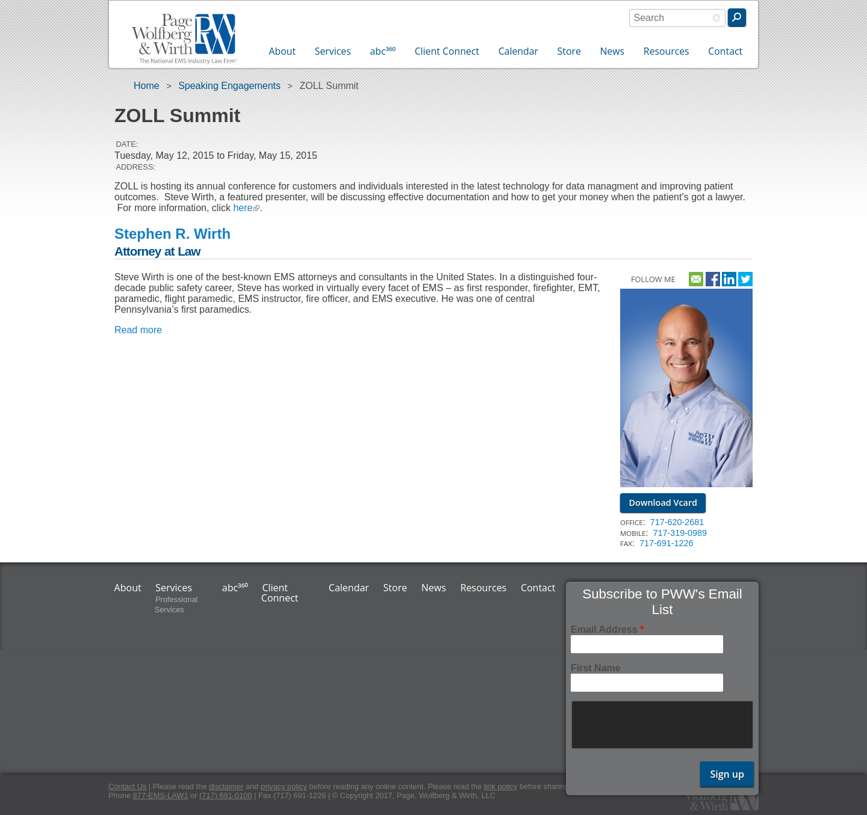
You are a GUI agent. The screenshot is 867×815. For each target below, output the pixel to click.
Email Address (607, 629)
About (282, 51)
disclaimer (226, 786)
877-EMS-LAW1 (160, 795)
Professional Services (176, 604)
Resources (666, 51)
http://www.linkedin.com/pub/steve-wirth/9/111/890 (729, 277)
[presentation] (663, 724)
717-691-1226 (666, 543)
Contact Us (127, 786)
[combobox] (677, 18)
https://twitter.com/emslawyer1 (745, 277)
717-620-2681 (677, 522)
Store (569, 51)
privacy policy (284, 786)
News (612, 51)
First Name (596, 668)
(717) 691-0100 (225, 795)
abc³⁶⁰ (383, 51)
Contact (725, 51)
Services (333, 51)
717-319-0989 (680, 533)
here (246, 208)
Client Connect (447, 51)
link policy (500, 786)
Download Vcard (663, 502)
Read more (138, 330)
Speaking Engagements (229, 86)
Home (147, 86)
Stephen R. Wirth (172, 234)
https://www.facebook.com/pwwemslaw (713, 277)
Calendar (518, 51)
